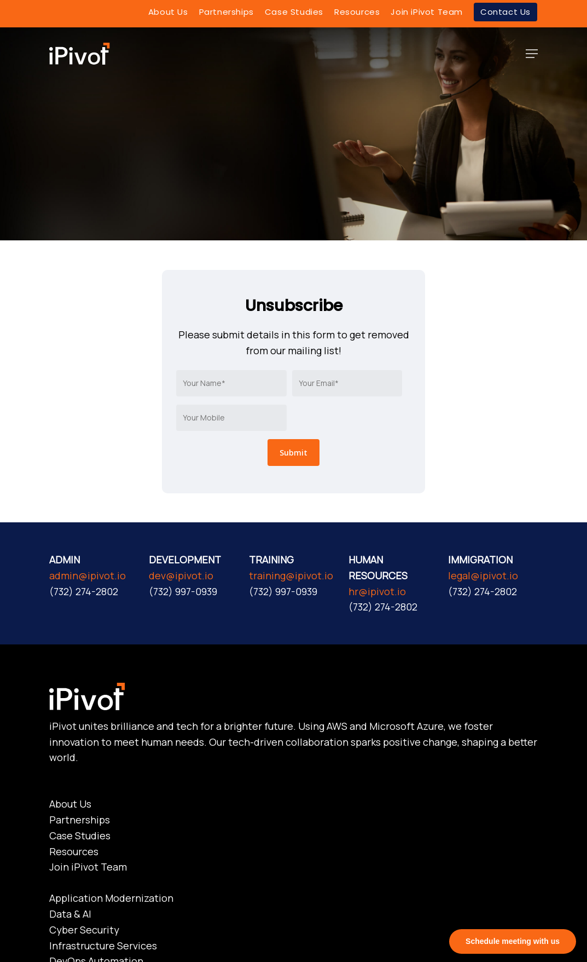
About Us (70, 803)
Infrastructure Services (103, 945)
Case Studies (80, 835)
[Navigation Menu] (532, 53)
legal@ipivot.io (483, 575)
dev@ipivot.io (181, 575)
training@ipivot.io (291, 575)
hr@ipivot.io (377, 591)
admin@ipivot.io (87, 575)
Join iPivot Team (88, 866)
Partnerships (79, 819)
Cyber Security (84, 929)
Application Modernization (111, 898)
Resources (73, 851)
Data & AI (70, 913)
